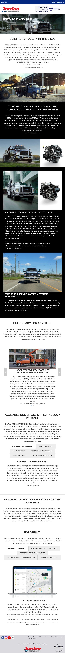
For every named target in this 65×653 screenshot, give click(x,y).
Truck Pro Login (32, 638)
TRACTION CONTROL (46, 446)
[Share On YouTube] (9, 637)
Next (59, 372)
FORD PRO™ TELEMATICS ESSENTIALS (44, 548)
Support (62, 636)
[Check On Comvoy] (12, 637)
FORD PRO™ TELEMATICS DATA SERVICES (21, 557)
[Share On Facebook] (2, 637)
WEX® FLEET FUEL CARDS (49, 557)
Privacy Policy (54, 636)
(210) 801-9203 (43, 7)
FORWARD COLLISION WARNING (41, 451)
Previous (5, 372)
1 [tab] (31, 405)
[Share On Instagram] (6, 637)
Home (29, 636)
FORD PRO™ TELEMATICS (16, 548)
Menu (4, 2)
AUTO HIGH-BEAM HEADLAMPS (22, 446)
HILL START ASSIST (19, 451)
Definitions (40, 636)
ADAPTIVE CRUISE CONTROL (42, 455)
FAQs (34, 636)
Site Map (47, 636)
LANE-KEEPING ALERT (20, 455)
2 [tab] (34, 405)
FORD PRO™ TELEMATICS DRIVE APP (32, 553)
